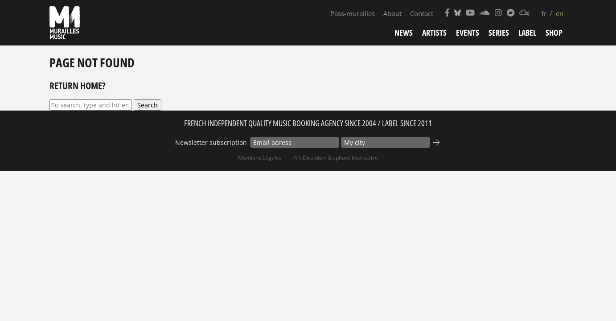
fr (544, 13)
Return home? (77, 85)
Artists (434, 32)
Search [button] (147, 105)
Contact (421, 13)
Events (467, 32)
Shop (554, 32)
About (392, 13)
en (559, 13)
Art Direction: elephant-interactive (336, 157)
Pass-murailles (352, 13)
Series (499, 32)
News (403, 32)
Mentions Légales (260, 157)
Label (527, 32)
